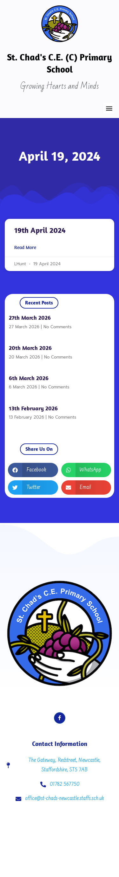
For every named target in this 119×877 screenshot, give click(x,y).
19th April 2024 (40, 230)
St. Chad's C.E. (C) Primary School (59, 63)
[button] (109, 108)
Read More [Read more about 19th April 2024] (25, 247)
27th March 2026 (30, 317)
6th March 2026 (29, 378)
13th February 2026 (33, 408)
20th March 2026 (30, 347)
